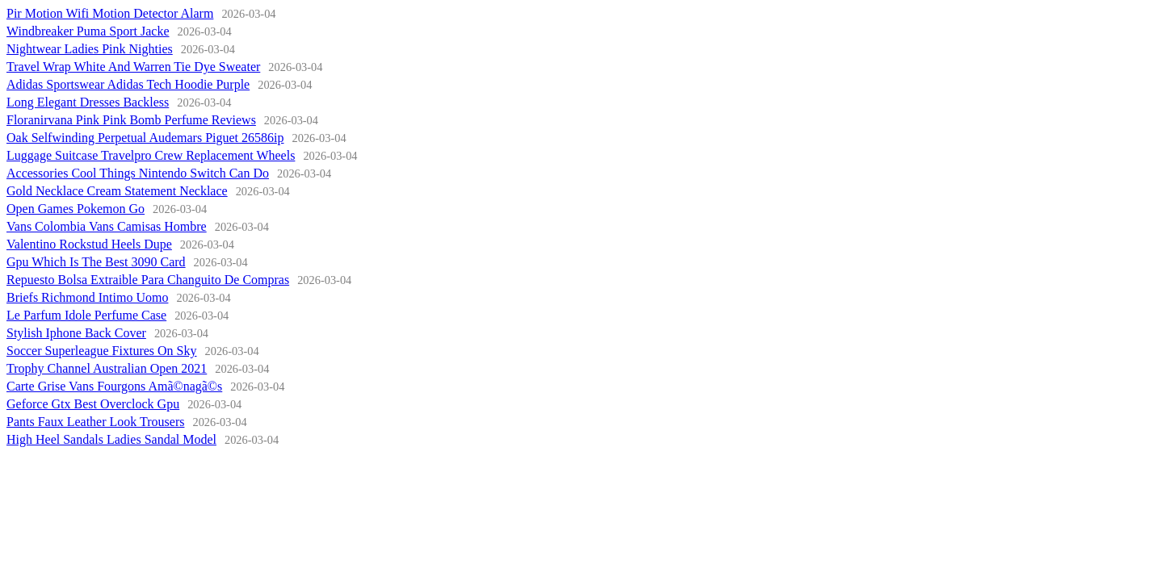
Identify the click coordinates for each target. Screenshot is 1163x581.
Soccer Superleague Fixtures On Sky (101, 350)
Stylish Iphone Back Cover (76, 333)
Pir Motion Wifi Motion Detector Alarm (109, 13)
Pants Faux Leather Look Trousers (95, 421)
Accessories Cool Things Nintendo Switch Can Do (137, 173)
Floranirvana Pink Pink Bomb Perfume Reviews (131, 120)
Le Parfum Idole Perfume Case (86, 315)
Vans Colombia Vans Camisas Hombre (106, 226)
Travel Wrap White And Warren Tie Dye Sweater (133, 66)
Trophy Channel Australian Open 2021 (106, 368)
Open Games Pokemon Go (75, 208)
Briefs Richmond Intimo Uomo (87, 297)
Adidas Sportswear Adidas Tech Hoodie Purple (128, 84)
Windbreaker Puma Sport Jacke (88, 31)
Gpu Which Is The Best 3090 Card (96, 262)
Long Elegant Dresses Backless (87, 102)
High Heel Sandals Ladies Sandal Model (111, 439)
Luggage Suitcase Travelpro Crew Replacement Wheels (150, 155)
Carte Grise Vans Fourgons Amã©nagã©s (114, 386)
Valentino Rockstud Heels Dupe (89, 244)
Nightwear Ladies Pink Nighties (89, 49)
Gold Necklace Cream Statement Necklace (117, 191)
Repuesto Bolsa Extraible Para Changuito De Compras (147, 279)
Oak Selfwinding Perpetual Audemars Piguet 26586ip (145, 137)
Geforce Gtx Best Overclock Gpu (92, 404)
